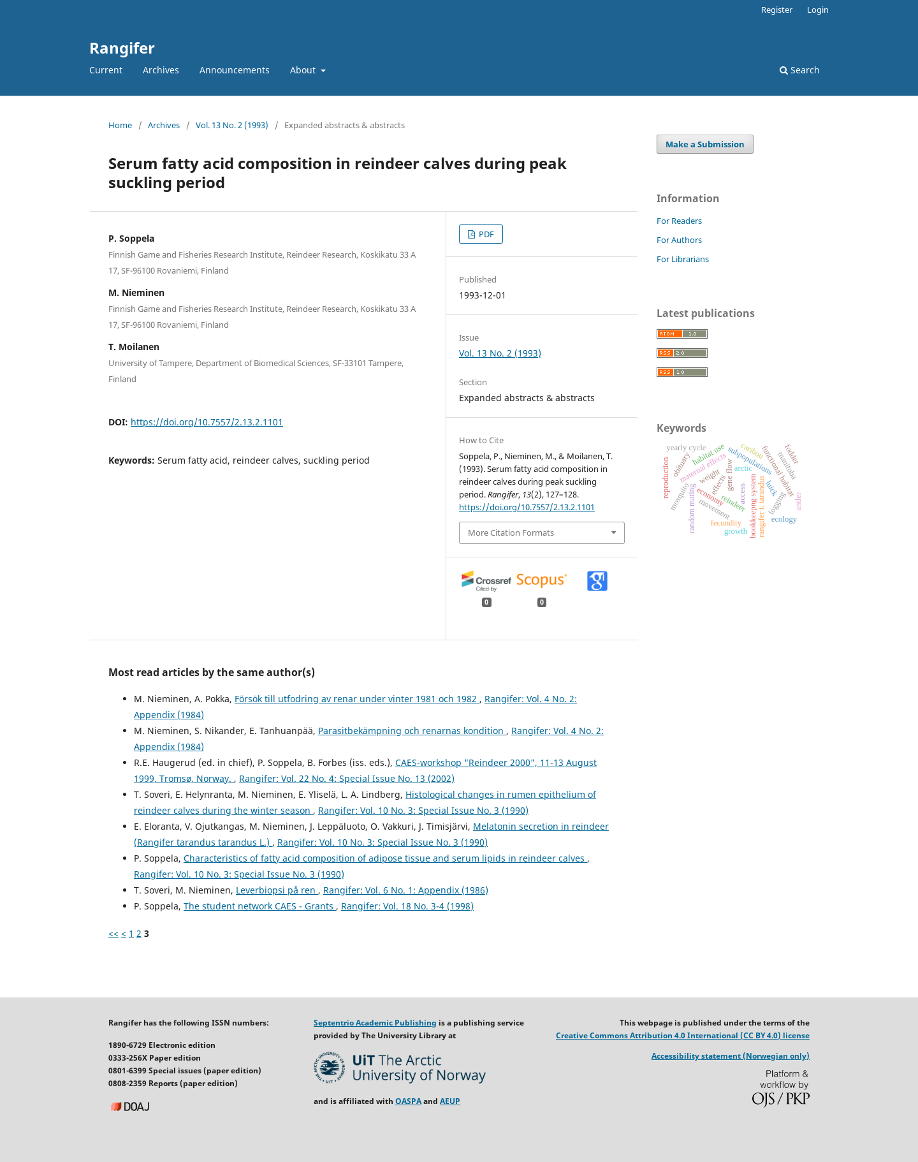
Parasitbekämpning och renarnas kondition (412, 730)
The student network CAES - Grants (260, 906)
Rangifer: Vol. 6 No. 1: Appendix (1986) (405, 890)
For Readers (679, 220)
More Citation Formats (511, 532)
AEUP (450, 1101)
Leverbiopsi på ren (277, 890)
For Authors (679, 240)
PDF (485, 234)
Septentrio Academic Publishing (375, 1022)
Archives (161, 70)
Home (120, 125)
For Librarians (683, 259)
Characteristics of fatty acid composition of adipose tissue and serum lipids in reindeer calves (385, 858)
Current (105, 70)
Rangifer (122, 47)
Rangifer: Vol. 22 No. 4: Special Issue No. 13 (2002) (347, 778)
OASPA (408, 1101)
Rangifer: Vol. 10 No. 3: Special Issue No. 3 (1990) (423, 810)
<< (113, 933)
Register (776, 9)
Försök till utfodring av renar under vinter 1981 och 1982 (357, 699)
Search (800, 70)
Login (818, 9)
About (304, 70)
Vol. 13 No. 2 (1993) (232, 125)
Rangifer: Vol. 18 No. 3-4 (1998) (407, 906)
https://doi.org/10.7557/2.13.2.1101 (207, 422)
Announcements (235, 70)
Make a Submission (705, 144)
